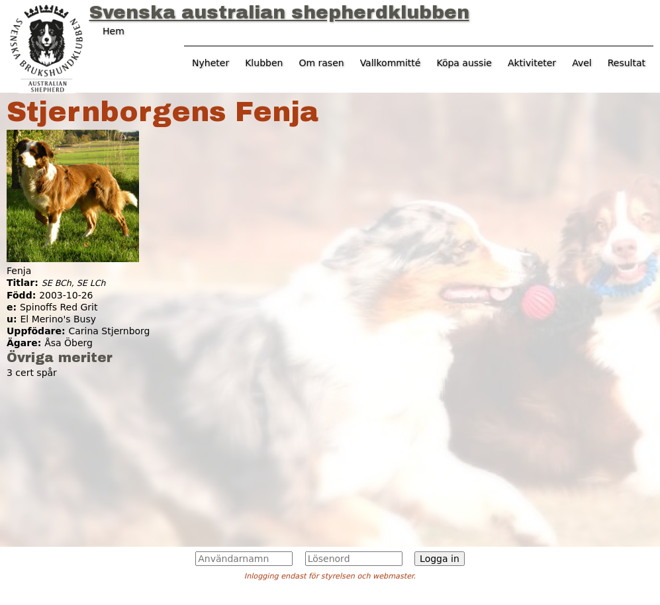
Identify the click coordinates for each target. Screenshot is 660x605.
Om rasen (321, 63)
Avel (582, 63)
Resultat (626, 63)
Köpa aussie (464, 63)
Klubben (264, 63)
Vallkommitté (390, 63)
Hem (113, 31)
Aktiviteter (532, 63)
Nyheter (210, 63)
